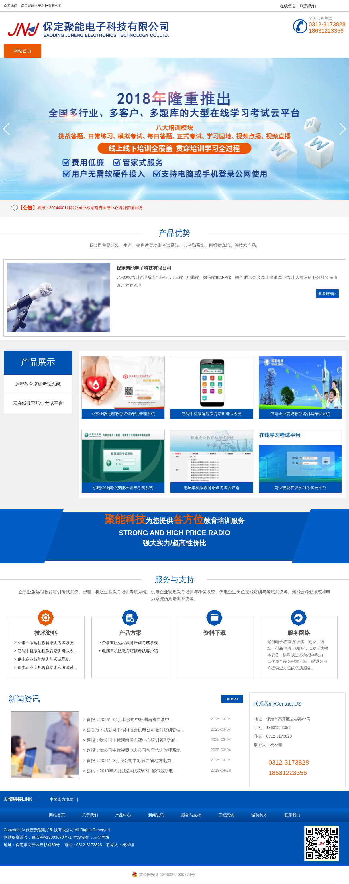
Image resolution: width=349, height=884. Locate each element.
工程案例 (210, 50)
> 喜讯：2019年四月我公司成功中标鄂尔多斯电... (130, 770)
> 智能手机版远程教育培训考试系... (45, 651)
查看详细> (327, 293)
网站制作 (81, 837)
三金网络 (101, 837)
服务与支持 (173, 50)
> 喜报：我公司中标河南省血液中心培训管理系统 (129, 740)
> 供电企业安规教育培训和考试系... (45, 667)
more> (232, 698)
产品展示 (38, 361)
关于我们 (60, 50)
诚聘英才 (248, 50)
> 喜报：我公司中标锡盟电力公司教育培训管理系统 (132, 750)
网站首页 (22, 50)
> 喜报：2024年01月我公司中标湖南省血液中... (128, 719)
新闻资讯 (135, 50)
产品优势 (175, 233)
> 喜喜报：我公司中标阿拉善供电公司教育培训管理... (133, 729)
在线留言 (288, 6)
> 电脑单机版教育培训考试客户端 (128, 651)
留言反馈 (286, 50)
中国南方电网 (62, 799)
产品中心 (98, 50)
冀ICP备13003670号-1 (52, 837)
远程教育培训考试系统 (38, 384)
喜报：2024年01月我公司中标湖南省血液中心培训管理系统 (89, 207)
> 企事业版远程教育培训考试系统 (44, 642)
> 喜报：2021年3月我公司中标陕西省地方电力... (129, 760)
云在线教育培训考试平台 (38, 403)
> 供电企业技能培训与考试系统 (42, 659)
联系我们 (308, 6)
